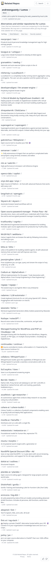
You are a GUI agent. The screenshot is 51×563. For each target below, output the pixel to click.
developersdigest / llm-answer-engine (18, 87)
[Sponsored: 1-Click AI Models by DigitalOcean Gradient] (25, 101)
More (6, 13)
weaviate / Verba (8, 308)
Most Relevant (14, 34)
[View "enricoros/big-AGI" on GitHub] (19, 495)
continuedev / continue (11, 344)
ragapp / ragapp (8, 284)
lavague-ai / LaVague (10, 52)
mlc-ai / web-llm (8, 163)
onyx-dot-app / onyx (10, 181)
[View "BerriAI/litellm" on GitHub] (16, 380)
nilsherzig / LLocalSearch (12, 73)
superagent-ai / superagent (13, 125)
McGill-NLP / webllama (11, 234)
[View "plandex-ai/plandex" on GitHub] (21, 472)
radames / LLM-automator (13, 295)
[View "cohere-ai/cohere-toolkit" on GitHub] (25, 407)
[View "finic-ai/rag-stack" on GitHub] (18, 520)
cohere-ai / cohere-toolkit (12, 407)
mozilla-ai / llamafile (10, 420)
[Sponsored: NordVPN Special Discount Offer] (25, 453)
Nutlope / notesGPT (10, 318)
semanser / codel (9, 150)
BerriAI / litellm (8, 380)
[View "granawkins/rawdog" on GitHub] (21, 62)
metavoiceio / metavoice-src (13, 430)
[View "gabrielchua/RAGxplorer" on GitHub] (25, 140)
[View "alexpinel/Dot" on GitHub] (15, 510)
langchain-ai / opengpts (11, 193)
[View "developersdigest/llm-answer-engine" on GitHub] (36, 87)
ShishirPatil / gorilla (10, 484)
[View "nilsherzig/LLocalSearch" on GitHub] (25, 73)
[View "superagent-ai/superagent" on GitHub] (27, 125)
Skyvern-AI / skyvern (10, 201)
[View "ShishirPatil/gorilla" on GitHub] (20, 484)
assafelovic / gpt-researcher (13, 394)
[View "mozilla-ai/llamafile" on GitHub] (20, 420)
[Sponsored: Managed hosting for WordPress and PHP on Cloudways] (25, 333)
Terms (29, 557)
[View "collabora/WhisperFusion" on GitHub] (26, 357)
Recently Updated (35, 34)
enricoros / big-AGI (9, 495)
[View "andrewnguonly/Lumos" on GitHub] (29, 10)
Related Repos (12, 3)
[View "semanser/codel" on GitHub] (18, 150)
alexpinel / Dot (7, 510)
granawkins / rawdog (10, 62)
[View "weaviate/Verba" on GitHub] (17, 308)
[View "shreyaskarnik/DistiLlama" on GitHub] (26, 110)
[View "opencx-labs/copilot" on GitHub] (21, 173)
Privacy (22, 557)
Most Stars (24, 34)
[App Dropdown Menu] (47, 3)
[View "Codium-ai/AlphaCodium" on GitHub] (25, 272)
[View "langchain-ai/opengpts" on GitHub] (24, 193)
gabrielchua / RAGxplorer (12, 140)
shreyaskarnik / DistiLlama (13, 110)
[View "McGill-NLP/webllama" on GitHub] (23, 234)
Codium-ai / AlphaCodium (12, 272)
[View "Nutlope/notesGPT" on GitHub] (20, 318)
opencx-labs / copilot (10, 173)
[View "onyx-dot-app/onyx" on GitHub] (20, 181)
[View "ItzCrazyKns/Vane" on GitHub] (19, 369)
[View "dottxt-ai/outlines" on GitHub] (19, 461)
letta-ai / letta (7, 247)
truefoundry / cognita (10, 221)
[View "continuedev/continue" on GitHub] (23, 344)
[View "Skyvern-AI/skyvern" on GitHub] (21, 201)
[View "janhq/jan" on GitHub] (12, 535)
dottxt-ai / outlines (9, 461)
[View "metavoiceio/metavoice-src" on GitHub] (28, 430)
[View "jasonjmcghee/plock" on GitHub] (21, 259)
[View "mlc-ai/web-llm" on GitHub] (17, 163)
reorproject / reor (9, 39)
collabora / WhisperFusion (13, 356)
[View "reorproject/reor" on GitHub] (18, 39)
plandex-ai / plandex (10, 472)
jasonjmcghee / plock (10, 259)
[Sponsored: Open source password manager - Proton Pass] (25, 213)
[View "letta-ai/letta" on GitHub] (14, 247)
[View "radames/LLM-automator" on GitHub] (26, 295)
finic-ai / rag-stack (9, 520)
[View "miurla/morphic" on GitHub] (17, 441)
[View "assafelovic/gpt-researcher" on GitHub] (27, 395)
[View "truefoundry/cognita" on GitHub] (22, 221)
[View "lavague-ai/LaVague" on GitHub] (21, 52)
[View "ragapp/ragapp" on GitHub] (17, 285)
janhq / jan (6, 535)
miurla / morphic (8, 441)
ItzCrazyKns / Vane (9, 369)
